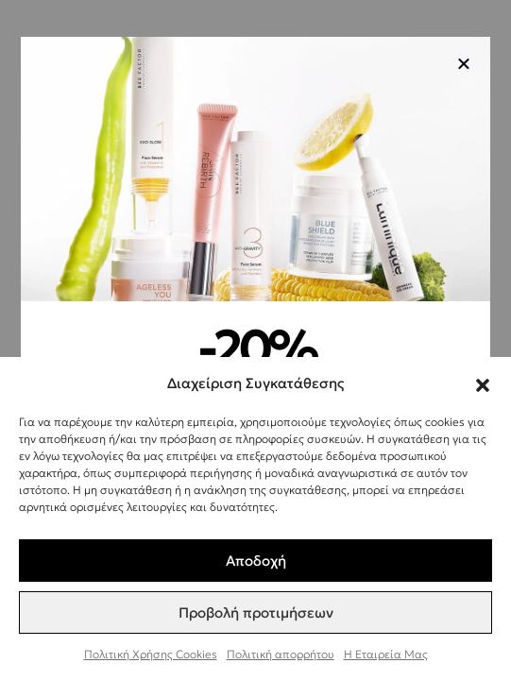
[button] (482, 382)
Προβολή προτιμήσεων (256, 612)
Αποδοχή (256, 561)
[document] (255, 340)
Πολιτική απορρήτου (280, 654)
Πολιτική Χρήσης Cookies (150, 654)
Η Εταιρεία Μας (386, 654)
